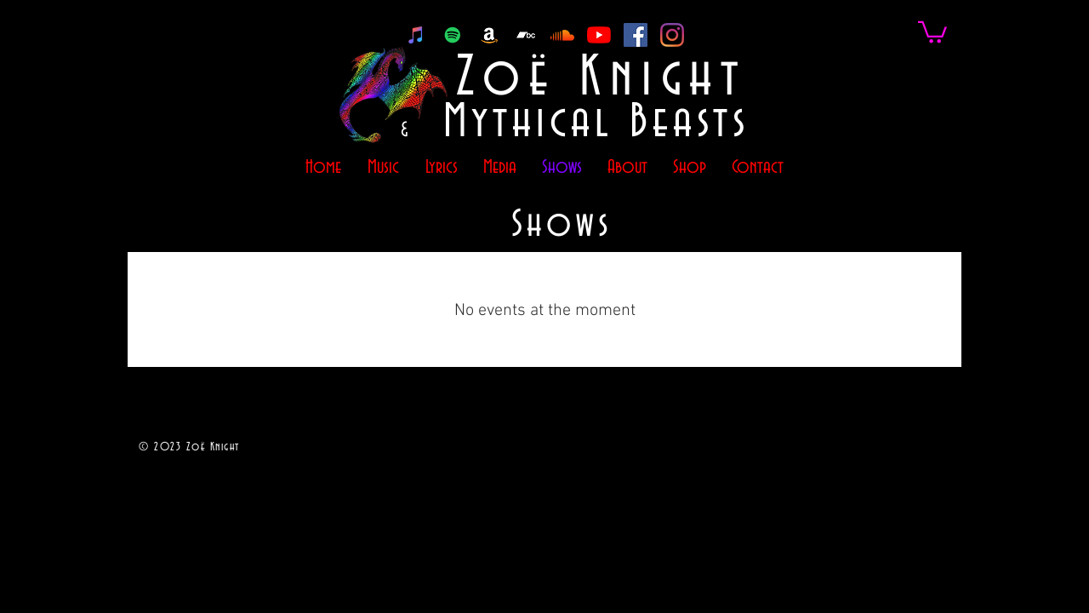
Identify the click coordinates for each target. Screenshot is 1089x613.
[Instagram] (672, 35)
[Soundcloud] (562, 35)
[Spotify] (453, 35)
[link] (932, 31)
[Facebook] (635, 35)
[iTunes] (416, 35)
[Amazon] (489, 35)
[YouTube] (599, 35)
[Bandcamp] (526, 35)
